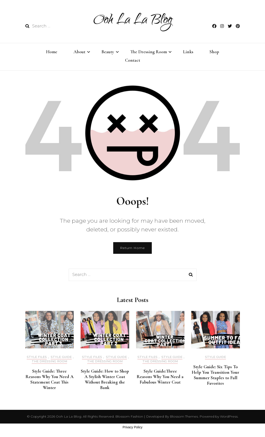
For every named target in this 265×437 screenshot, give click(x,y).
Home (51, 52)
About (79, 52)
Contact (132, 60)
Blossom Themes (183, 416)
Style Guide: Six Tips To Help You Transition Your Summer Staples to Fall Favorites (215, 375)
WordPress (229, 416)
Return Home (132, 248)
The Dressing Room (148, 52)
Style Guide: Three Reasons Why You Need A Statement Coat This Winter (49, 379)
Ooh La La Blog (132, 21)
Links (188, 52)
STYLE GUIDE (61, 357)
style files (37, 357)
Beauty (108, 52)
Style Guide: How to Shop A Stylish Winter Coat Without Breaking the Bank (105, 379)
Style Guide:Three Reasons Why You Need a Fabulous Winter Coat (160, 376)
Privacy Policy (132, 427)
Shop (214, 52)
